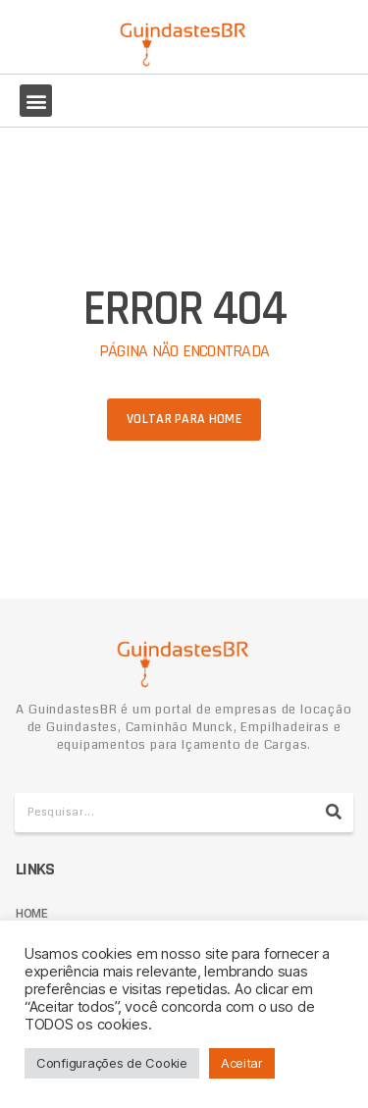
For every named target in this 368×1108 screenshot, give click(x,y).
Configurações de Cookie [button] (111, 1063)
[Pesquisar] (333, 812)
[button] (36, 100)
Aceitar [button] (242, 1063)
